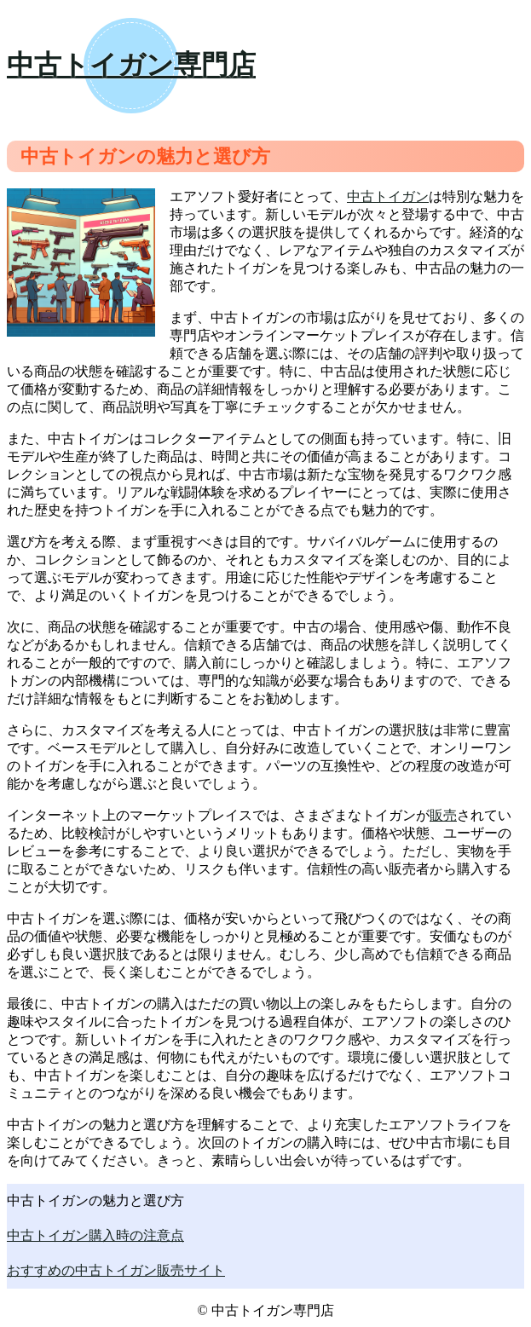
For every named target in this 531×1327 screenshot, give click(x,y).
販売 (443, 815)
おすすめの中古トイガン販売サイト (116, 1270)
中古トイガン (388, 196)
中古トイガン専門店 (131, 64)
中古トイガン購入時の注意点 (95, 1235)
